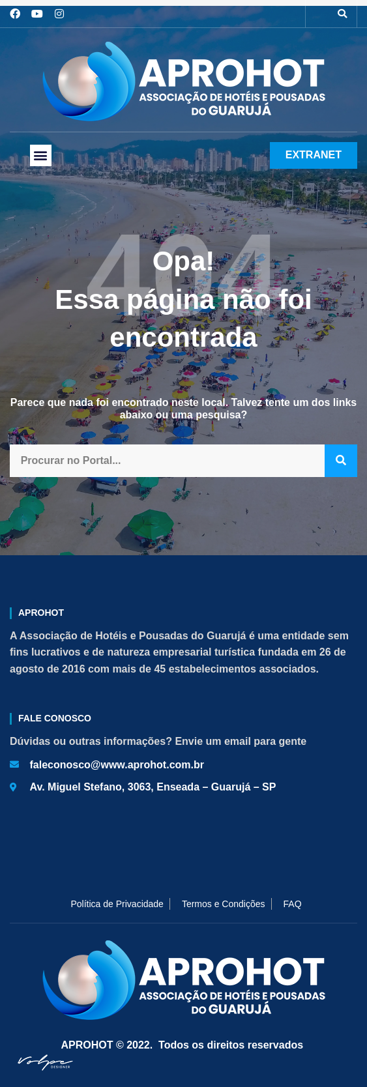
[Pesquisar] (341, 461)
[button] (342, 13)
